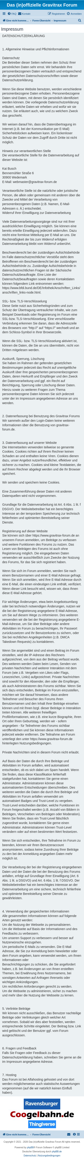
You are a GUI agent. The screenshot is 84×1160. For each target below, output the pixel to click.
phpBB (30, 1147)
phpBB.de (57, 1151)
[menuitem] (11, 13)
